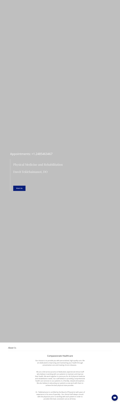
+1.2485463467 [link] (42, 154)
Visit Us (19, 188)
